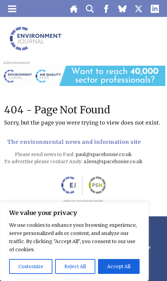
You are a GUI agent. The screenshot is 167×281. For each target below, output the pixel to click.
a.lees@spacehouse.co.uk (114, 161)
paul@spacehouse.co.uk (104, 154)
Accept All (118, 266)
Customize (30, 266)
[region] (74, 241)
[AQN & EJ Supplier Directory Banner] (83, 75)
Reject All (75, 266)
